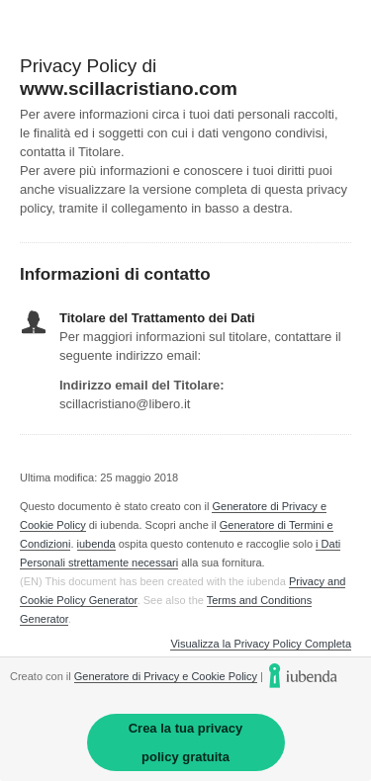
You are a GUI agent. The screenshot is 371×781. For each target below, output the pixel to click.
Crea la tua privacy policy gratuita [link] (186, 742)
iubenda (96, 544)
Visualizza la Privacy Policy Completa (260, 644)
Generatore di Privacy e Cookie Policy (165, 676)
